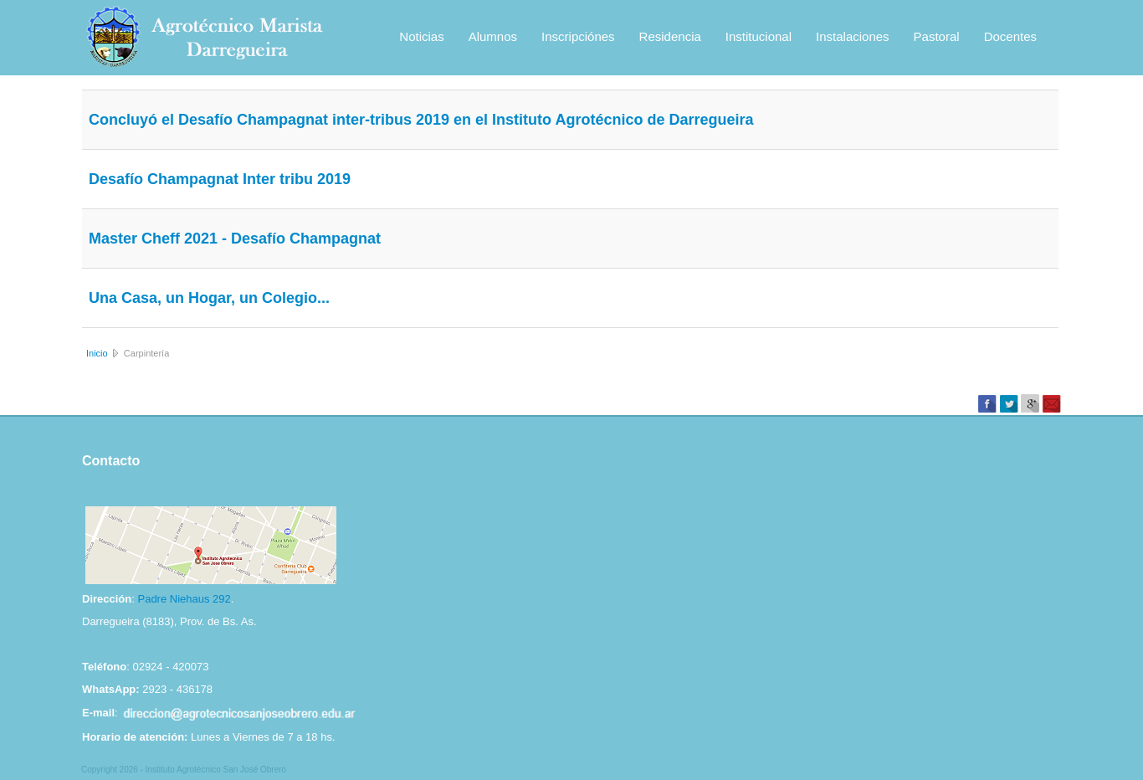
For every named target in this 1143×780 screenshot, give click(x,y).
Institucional (758, 36)
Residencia (670, 36)
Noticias (421, 36)
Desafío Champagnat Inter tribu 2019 (220, 179)
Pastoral (937, 36)
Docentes (1010, 36)
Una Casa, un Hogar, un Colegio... (209, 298)
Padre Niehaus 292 (183, 599)
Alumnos (493, 36)
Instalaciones (852, 36)
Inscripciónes (578, 36)
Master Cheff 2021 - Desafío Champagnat (235, 238)
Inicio (97, 353)
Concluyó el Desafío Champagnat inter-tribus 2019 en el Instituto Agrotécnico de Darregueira (421, 119)
